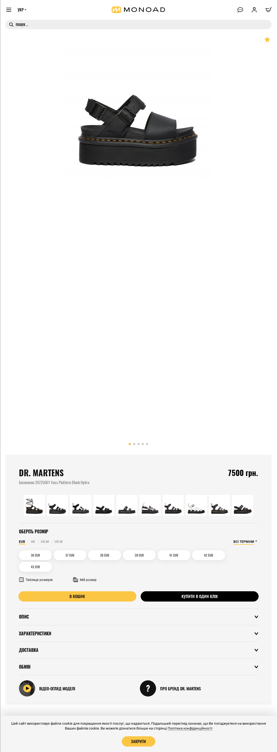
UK (33, 542)
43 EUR (213, 555)
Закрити (138, 741)
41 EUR (153, 555)
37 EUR (63, 555)
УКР (21, 10)
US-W (59, 542)
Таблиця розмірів (36, 568)
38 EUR (93, 555)
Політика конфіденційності (190, 728)
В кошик (77, 584)
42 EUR (183, 555)
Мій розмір (85, 568)
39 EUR (123, 555)
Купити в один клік (200, 584)
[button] (130, 444)
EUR (22, 542)
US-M (45, 542)
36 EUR (33, 555)
